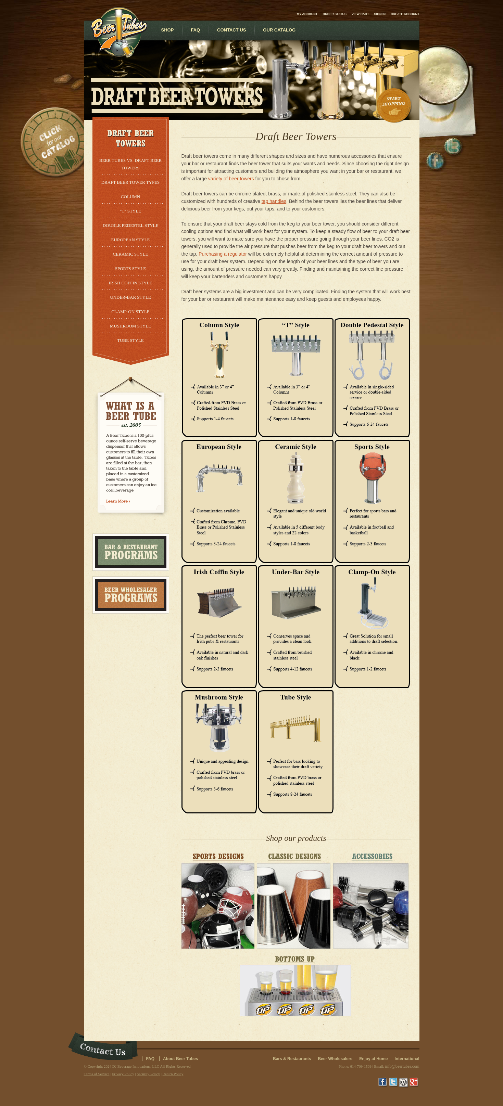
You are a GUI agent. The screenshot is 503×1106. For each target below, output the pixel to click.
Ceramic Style (130, 254)
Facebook (383, 1083)
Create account (405, 14)
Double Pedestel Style (131, 225)
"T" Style (130, 211)
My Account (307, 14)
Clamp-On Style (130, 311)
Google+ (414, 1083)
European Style (130, 239)
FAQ (150, 1058)
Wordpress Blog (404, 1083)
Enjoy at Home (373, 1058)
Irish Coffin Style (130, 282)
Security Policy (148, 1074)
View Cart (360, 14)
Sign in (380, 14)
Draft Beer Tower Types (130, 182)
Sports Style (130, 268)
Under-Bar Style (130, 297)
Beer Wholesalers (335, 1058)
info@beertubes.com (402, 1066)
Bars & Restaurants (292, 1058)
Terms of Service (97, 1074)
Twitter (394, 1083)
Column (130, 196)
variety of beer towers (231, 178)
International (406, 1058)
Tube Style (130, 340)
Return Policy (173, 1074)
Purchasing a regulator (223, 254)
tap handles (274, 201)
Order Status (335, 14)
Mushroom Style (130, 326)
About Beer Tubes (180, 1058)
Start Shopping (394, 106)
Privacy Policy (123, 1074)
